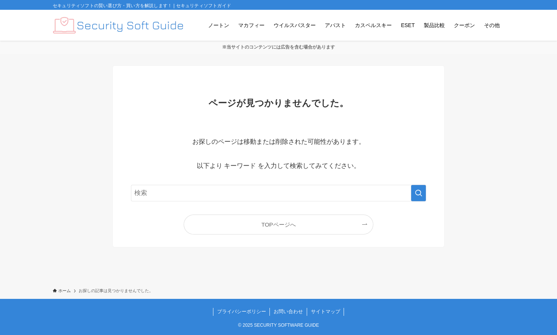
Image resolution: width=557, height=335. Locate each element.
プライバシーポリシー (241, 311)
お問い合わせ (288, 311)
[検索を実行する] (418, 193)
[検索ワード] (278, 193)
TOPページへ (278, 224)
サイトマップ (325, 311)
